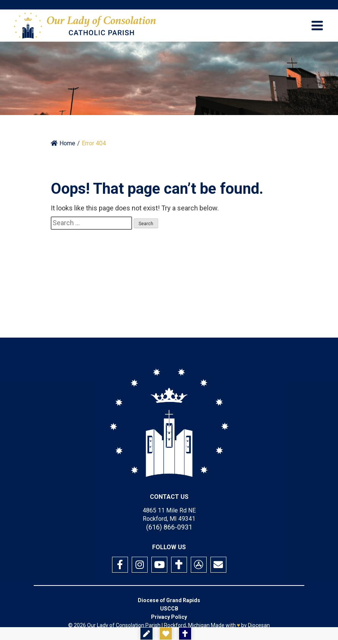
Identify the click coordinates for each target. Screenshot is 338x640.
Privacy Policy (169, 617)
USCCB (169, 608)
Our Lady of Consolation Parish (123, 625)
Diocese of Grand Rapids (169, 600)
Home (63, 143)
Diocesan (259, 625)
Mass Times (213, 633)
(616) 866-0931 (169, 527)
